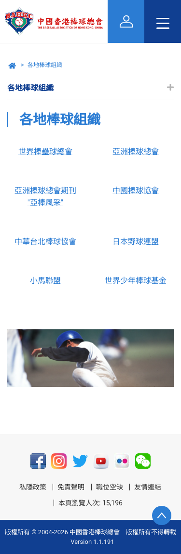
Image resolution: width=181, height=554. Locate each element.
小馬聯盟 (45, 280)
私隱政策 (32, 487)
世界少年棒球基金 (136, 280)
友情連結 (147, 487)
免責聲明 (70, 487)
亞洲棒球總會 (135, 151)
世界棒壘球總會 (45, 151)
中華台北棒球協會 (45, 241)
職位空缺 (109, 487)
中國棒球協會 (135, 190)
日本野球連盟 (135, 241)
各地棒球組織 (45, 65)
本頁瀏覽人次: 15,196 (90, 503)
